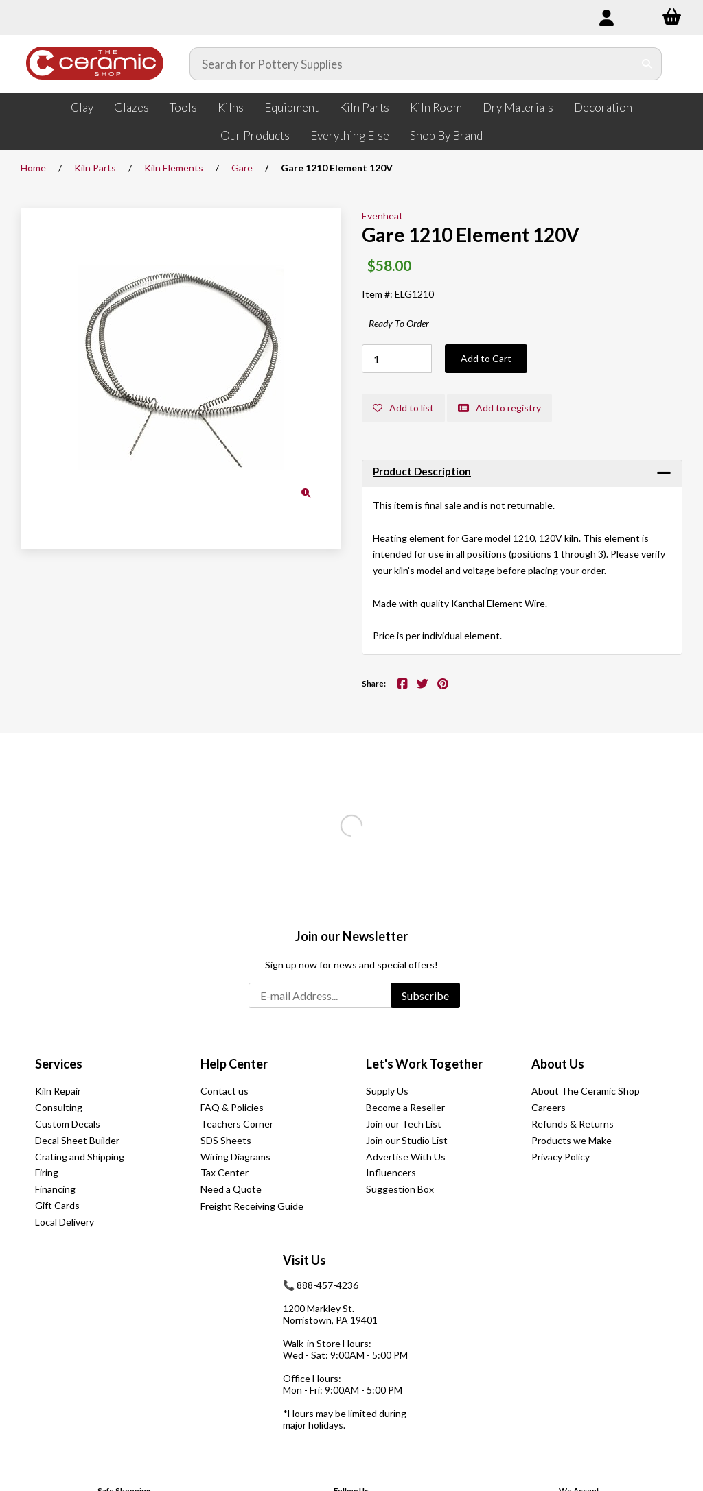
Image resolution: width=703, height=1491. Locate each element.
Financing (55, 1189)
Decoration (603, 107)
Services (58, 1063)
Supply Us (387, 1091)
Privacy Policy (560, 1156)
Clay (82, 107)
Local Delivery (64, 1222)
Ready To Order (399, 323)
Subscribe (425, 995)
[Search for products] (411, 63)
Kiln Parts (364, 107)
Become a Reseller (405, 1107)
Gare (242, 168)
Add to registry (499, 408)
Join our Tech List (403, 1124)
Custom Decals (67, 1124)
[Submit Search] (647, 63)
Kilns (231, 107)
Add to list (403, 408)
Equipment (291, 107)
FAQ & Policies (232, 1107)
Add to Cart (486, 358)
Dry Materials (518, 107)
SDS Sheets (225, 1140)
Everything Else (349, 135)
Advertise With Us (406, 1156)
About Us (557, 1063)
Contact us (224, 1091)
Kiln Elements (173, 168)
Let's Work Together (424, 1063)
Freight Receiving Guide (251, 1206)
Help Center (234, 1063)
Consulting (58, 1107)
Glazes (131, 107)
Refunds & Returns (572, 1124)
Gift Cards (57, 1205)
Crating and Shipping (79, 1156)
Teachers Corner (236, 1124)
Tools (183, 107)
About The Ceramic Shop (585, 1091)
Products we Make (571, 1140)
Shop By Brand (446, 135)
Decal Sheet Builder (77, 1140)
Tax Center (224, 1172)
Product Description (422, 471)
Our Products (255, 135)
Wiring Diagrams (235, 1156)
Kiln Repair (58, 1091)
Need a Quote (231, 1189)
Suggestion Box (400, 1189)
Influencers (391, 1172)
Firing (46, 1172)
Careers (548, 1107)
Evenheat (382, 216)
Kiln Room (436, 107)
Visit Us (304, 1259)
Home (33, 168)
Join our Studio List (407, 1140)
